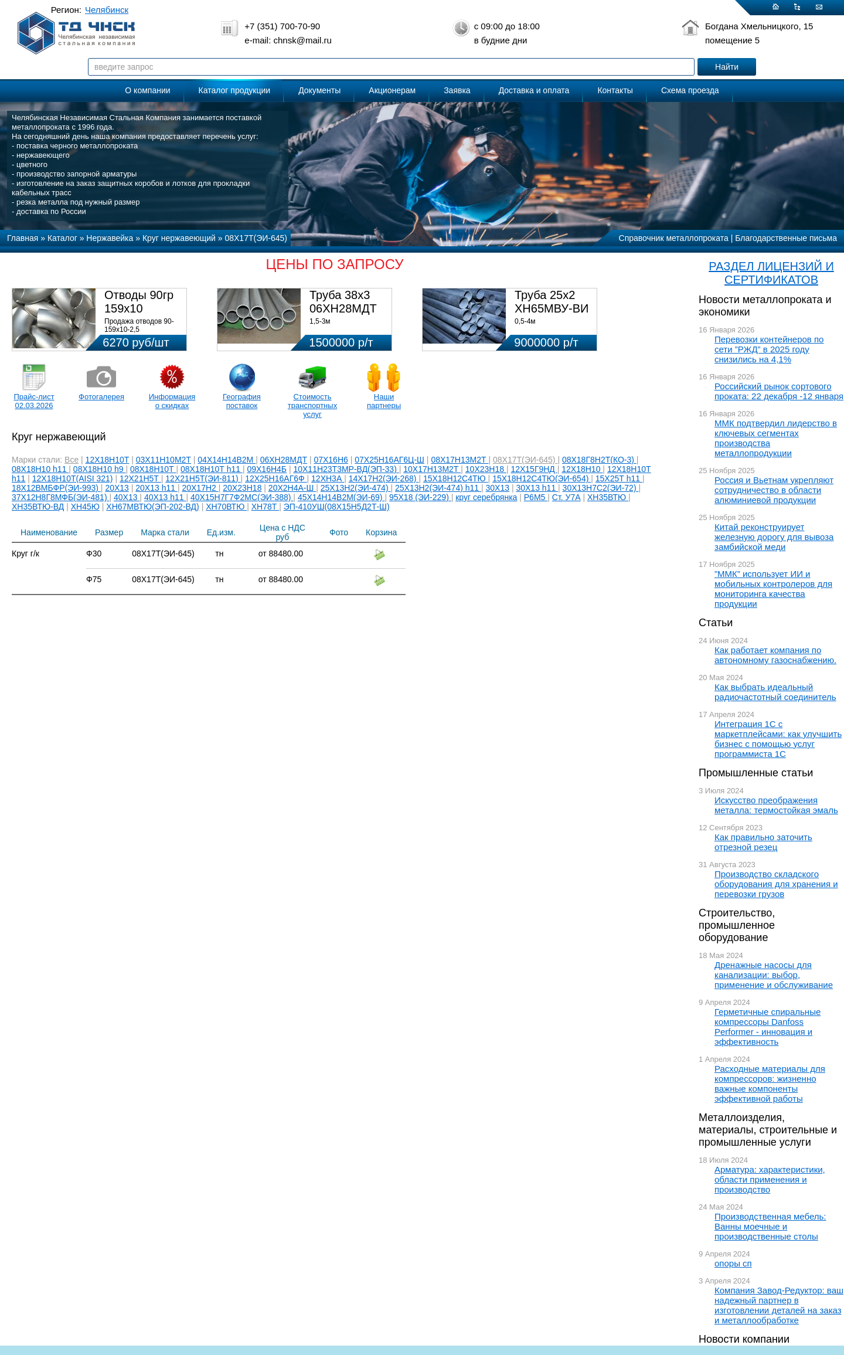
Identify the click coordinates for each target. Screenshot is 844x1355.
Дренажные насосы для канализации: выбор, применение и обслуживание (773, 975)
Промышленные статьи (756, 773)
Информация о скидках (172, 401)
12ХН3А (327, 478)
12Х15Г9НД (534, 469)
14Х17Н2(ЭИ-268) (384, 478)
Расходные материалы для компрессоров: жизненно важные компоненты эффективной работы (769, 1083)
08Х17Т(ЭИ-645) (525, 459)
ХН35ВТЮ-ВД (38, 506)
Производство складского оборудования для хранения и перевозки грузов (776, 884)
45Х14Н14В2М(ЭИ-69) (341, 497)
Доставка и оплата (534, 90)
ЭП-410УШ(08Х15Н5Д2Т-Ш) (337, 506)
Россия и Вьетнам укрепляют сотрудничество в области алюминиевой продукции (773, 490)
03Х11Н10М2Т (163, 459)
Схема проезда (690, 90)
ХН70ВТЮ (226, 506)
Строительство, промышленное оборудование (737, 925)
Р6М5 (535, 497)
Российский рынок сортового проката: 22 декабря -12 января (778, 391)
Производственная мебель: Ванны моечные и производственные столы (770, 1226)
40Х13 (126, 497)
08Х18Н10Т (153, 469)
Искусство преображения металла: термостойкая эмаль (776, 805)
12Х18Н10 (582, 469)
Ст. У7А (566, 497)
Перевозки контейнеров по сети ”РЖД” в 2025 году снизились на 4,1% (768, 349)
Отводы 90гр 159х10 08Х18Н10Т (138, 308)
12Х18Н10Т (108, 459)
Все (71, 459)
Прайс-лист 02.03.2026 (33, 401)
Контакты (614, 90)
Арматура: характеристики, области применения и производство (769, 1179)
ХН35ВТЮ (607, 497)
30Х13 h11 (537, 488)
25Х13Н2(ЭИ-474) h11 (438, 488)
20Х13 (116, 488)
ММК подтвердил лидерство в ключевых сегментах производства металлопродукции (775, 438)
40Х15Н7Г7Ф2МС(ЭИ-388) (241, 497)
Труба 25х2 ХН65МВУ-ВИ (551, 301)
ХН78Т (265, 506)
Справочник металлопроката (674, 238)
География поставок (242, 401)
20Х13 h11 (156, 488)
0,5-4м (525, 321)
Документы (319, 90)
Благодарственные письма (786, 238)
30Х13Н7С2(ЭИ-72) (601, 488)
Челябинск (106, 10)
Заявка (457, 90)
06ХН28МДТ (283, 459)
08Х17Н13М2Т (459, 459)
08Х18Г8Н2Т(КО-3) (599, 459)
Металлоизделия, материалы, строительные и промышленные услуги (768, 1130)
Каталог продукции (235, 90)
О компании (147, 90)
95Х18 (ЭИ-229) (420, 497)
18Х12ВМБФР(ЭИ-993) (56, 488)
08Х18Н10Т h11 (212, 469)
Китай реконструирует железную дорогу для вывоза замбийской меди (773, 537)
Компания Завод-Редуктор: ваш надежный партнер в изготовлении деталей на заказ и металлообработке (778, 1305)
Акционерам (392, 90)
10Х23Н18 (485, 469)
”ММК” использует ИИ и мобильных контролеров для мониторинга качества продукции (773, 589)
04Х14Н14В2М (227, 459)
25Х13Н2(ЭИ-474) (356, 488)
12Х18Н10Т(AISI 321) (72, 478)
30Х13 (497, 488)
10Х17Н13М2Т (432, 469)
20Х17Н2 (200, 488)
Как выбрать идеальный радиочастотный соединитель (775, 692)
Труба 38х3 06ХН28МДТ (343, 301)
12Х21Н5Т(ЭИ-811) (202, 478)
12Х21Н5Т (140, 478)
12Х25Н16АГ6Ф (276, 478)
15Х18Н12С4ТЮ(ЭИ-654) (541, 478)
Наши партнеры (384, 401)
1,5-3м (320, 321)
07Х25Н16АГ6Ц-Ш (389, 459)
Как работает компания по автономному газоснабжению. (775, 655)
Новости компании (744, 1339)
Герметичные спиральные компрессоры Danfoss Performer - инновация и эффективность (767, 1027)
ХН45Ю (85, 506)
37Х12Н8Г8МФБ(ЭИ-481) (60, 497)
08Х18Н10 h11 (40, 469)
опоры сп (733, 1263)
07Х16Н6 (331, 459)
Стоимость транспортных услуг (312, 405)
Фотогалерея (101, 396)
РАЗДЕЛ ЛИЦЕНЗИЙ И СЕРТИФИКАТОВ (771, 273)
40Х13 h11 (165, 497)
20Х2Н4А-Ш (292, 488)
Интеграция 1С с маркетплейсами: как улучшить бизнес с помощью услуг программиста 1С (778, 739)
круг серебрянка (486, 497)
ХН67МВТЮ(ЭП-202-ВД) (152, 506)
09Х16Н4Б (267, 469)
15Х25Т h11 (618, 478)
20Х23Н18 (242, 488)
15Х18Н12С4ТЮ (455, 478)
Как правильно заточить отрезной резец (763, 842)
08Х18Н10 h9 (99, 469)
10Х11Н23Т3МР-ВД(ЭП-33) (346, 469)
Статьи (716, 623)
